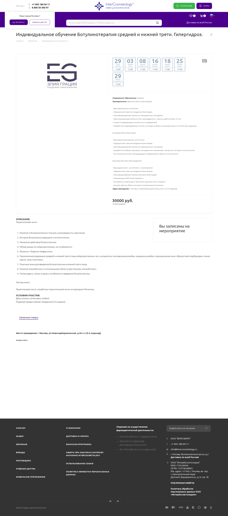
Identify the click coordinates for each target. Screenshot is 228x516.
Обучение (21, 444)
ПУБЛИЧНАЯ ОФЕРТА (182, 483)
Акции (20, 436)
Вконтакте (110, 501)
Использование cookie (79, 463)
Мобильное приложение (30, 477)
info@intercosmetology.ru (184, 449)
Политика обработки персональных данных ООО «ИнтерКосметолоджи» (186, 491)
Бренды (20, 452)
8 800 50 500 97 (40, 7)
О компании (73, 428)
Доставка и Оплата (77, 436)
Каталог (21, 428)
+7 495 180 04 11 (41, 4)
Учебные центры (25, 469)
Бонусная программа (78, 444)
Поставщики (23, 461)
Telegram (118, 501)
